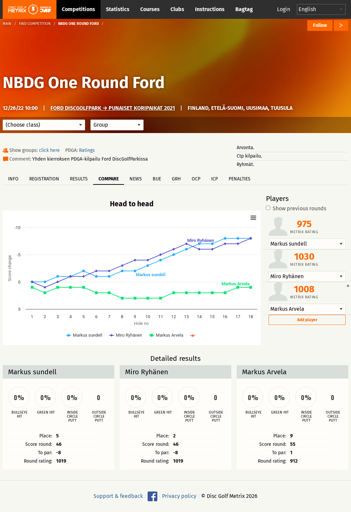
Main (7, 24)
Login (283, 9)
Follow (320, 25)
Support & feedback (118, 496)
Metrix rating (304, 232)
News (135, 179)
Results (79, 179)
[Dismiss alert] (348, 285)
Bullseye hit (19, 415)
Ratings (87, 150)
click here (49, 150)
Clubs (177, 9)
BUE (157, 179)
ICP (214, 179)
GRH (176, 179)
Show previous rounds (296, 209)
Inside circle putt (72, 417)
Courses (150, 9)
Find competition (35, 24)
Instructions (210, 9)
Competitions (78, 9)
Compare (109, 179)
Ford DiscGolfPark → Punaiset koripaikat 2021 (112, 108)
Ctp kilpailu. (249, 156)
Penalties (239, 179)
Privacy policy (179, 496)
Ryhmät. (245, 164)
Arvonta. (245, 148)
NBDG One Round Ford (84, 82)
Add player (307, 319)
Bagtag (244, 9)
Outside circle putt (99, 417)
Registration (44, 179)
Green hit (46, 413)
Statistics (117, 9)
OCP (196, 179)
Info (13, 179)
